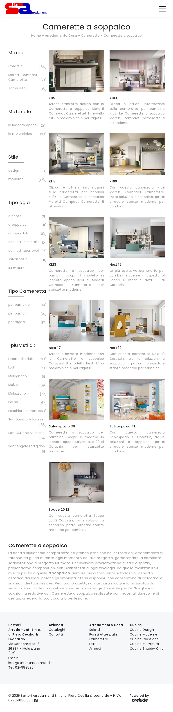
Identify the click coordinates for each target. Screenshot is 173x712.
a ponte (26, 216)
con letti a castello (26, 242)
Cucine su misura (144, 644)
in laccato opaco (26, 125)
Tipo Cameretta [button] (27, 291)
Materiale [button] (19, 111)
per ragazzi (26, 322)
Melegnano (26, 376)
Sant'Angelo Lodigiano (26, 449)
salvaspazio (26, 259)
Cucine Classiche (144, 639)
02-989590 (24, 667)
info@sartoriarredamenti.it (30, 662)
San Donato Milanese (26, 422)
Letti (93, 644)
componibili (26, 233)
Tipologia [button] (19, 202)
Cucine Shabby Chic (147, 648)
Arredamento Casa (61, 35)
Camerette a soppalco (123, 35)
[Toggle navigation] (162, 8)
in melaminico (26, 134)
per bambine (26, 305)
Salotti (94, 629)
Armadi (95, 648)
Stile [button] (13, 157)
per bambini (26, 314)
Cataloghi (57, 629)
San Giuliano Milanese (26, 436)
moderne (26, 179)
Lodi (26, 368)
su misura (26, 268)
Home (36, 35)
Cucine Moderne (143, 634)
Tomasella (26, 88)
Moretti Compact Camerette (26, 78)
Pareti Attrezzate (103, 634)
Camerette (90, 35)
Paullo (26, 402)
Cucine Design (142, 629)
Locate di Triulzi (26, 359)
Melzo (26, 385)
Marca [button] (16, 52)
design (26, 171)
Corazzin (26, 66)
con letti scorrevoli (26, 251)
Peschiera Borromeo (26, 411)
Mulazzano (26, 394)
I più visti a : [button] (21, 345)
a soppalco (26, 225)
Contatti (56, 634)
